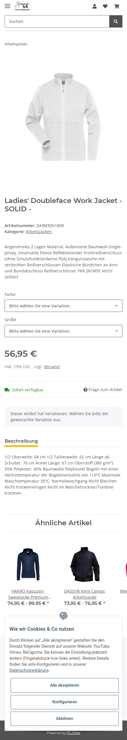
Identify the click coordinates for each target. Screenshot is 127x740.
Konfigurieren (64, 702)
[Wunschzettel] (105, 6)
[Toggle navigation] (7, 3)
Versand (52, 366)
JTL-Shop (73, 732)
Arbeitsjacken (39, 231)
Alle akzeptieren (64, 685)
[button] (94, 6)
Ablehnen (64, 718)
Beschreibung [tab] (21, 441)
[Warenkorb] (116, 6)
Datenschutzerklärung (28, 670)
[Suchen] (57, 21)
